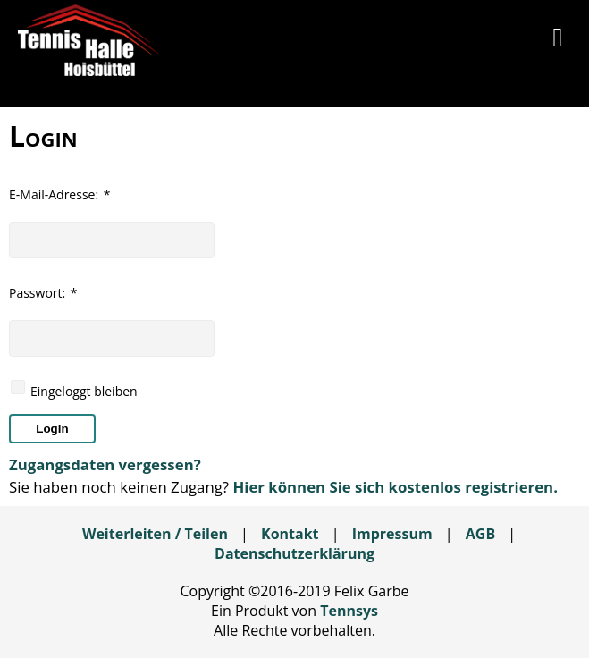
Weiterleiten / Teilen (155, 534)
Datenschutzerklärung (294, 553)
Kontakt (290, 534)
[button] (557, 40)
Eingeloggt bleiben (84, 391)
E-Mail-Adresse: (59, 194)
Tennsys (349, 610)
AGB (480, 534)
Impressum (392, 534)
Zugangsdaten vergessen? (105, 464)
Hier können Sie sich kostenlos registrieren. (394, 487)
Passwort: (43, 292)
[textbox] (112, 240)
